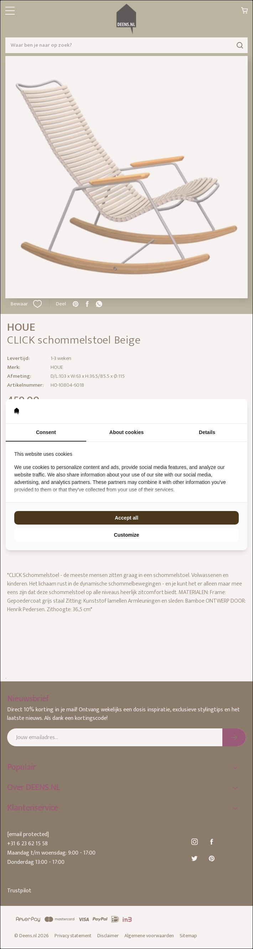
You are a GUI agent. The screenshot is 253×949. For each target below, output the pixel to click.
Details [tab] (207, 432)
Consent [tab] (46, 432)
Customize (126, 535)
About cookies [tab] (126, 432)
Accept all (126, 518)
